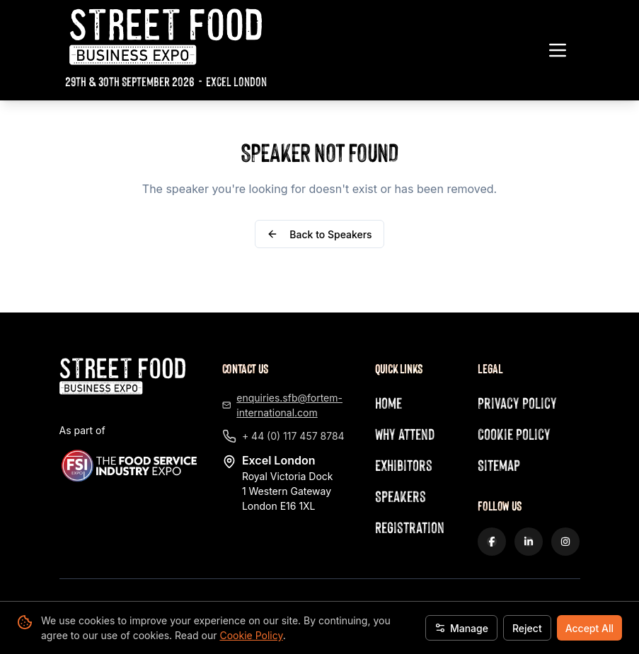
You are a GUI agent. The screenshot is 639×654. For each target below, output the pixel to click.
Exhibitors (403, 465)
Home (388, 402)
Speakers (400, 496)
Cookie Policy (250, 635)
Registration (409, 527)
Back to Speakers (319, 234)
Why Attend (404, 434)
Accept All (589, 628)
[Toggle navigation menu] (558, 50)
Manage (461, 628)
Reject (527, 628)
